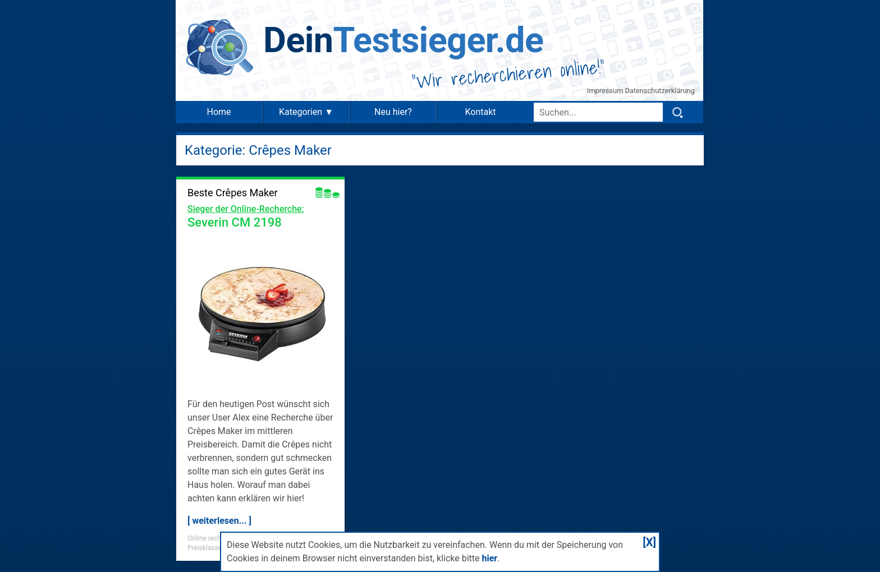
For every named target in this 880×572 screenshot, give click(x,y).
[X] (649, 542)
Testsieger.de (403, 40)
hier (489, 558)
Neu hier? (393, 112)
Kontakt (480, 112)
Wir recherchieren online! (508, 74)
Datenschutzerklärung (660, 90)
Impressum (606, 90)
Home (219, 112)
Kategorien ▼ (306, 112)
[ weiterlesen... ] (219, 520)
